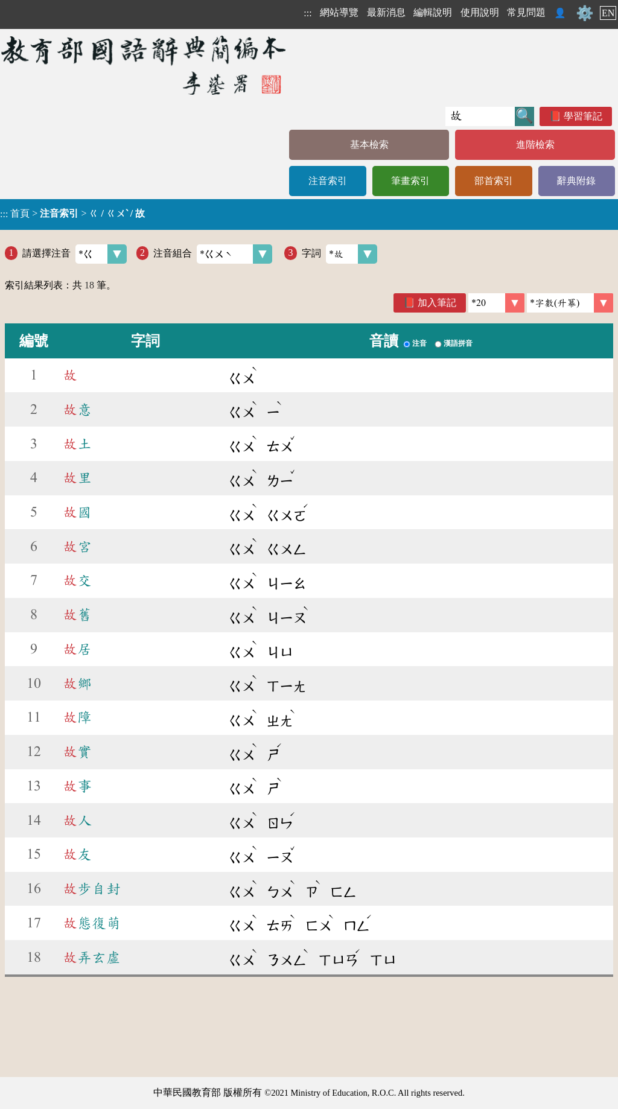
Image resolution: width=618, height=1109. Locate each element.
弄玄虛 (92, 957)
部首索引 (493, 181)
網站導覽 (339, 12)
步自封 (92, 889)
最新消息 (386, 12)
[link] (570, 303)
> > (72, 213)
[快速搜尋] (480, 116)
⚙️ (585, 13)
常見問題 (526, 12)
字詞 (339, 254)
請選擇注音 (74, 254)
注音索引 (327, 181)
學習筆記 (583, 116)
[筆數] (496, 303)
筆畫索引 (410, 181)
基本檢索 (369, 144)
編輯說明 (432, 12)
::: (307, 13)
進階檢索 (535, 144)
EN (608, 13)
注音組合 (212, 254)
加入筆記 (437, 302)
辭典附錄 (576, 181)
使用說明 (479, 12)
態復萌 (92, 923)
